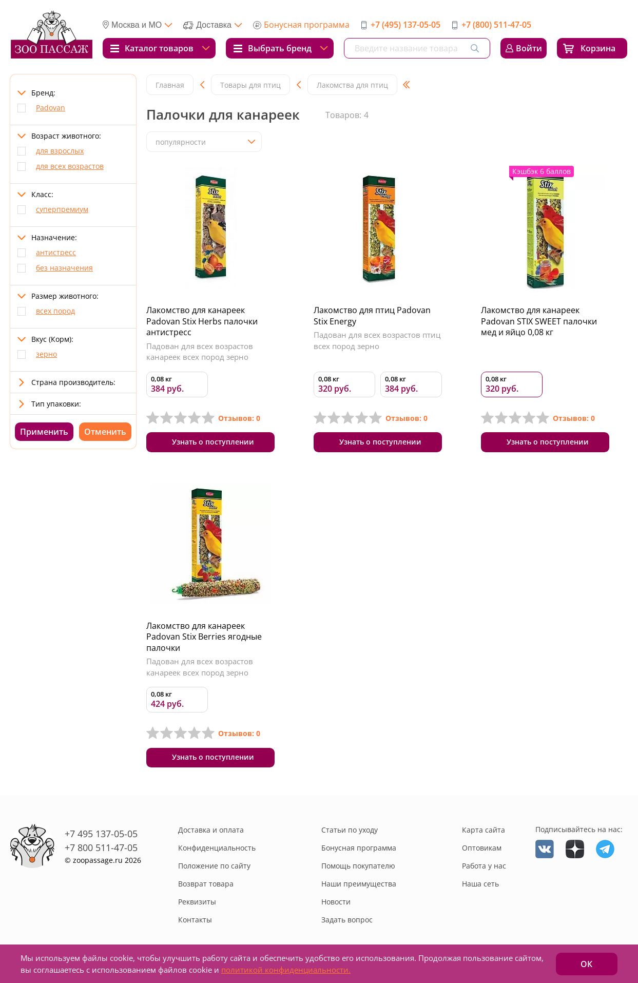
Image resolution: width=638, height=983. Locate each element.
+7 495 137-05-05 (101, 836)
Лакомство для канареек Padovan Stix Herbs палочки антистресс (202, 321)
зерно (46, 354)
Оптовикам (481, 850)
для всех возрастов (70, 166)
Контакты (195, 922)
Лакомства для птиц (352, 85)
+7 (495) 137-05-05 (405, 24)
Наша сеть (480, 886)
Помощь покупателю (358, 868)
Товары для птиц (250, 85)
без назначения (64, 268)
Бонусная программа (307, 24)
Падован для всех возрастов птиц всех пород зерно (377, 340)
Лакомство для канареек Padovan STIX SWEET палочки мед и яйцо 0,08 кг (539, 321)
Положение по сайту (214, 868)
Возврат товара (206, 886)
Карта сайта (483, 832)
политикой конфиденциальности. (286, 970)
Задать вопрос (347, 922)
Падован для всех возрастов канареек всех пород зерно (199, 351)
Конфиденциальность (217, 850)
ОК (586, 964)
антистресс (56, 252)
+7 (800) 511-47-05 (496, 24)
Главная (170, 85)
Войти (529, 48)
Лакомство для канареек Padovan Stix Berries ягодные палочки (204, 637)
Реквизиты (197, 904)
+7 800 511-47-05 (101, 849)
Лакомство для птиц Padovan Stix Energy (372, 315)
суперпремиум (62, 209)
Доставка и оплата (211, 832)
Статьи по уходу (349, 832)
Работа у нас (484, 868)
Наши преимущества (358, 886)
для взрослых (60, 151)
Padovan (50, 107)
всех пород (55, 311)
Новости (336, 904)
